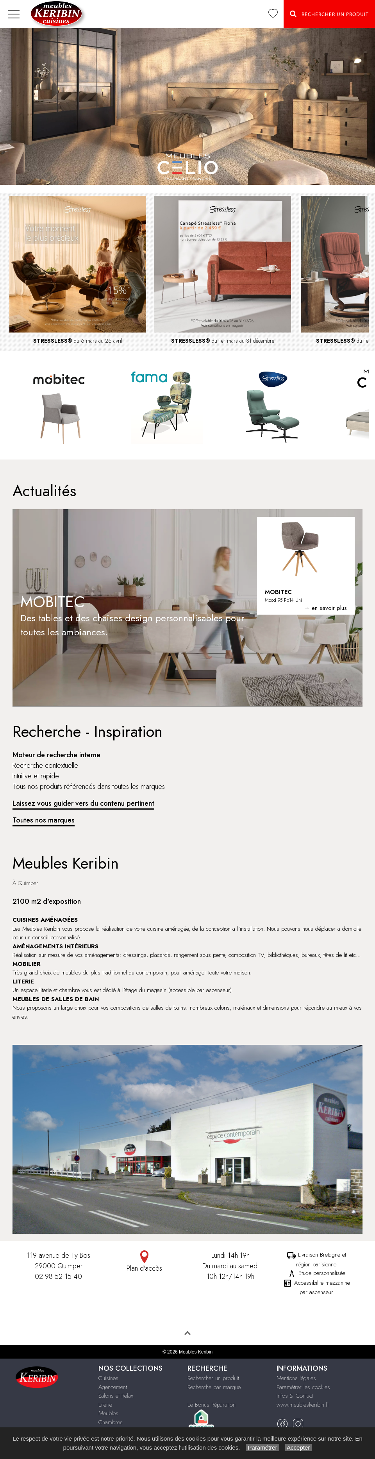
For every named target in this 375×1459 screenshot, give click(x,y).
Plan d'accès (144, 1261)
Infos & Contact (295, 1395)
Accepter (299, 1447)
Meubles (108, 1413)
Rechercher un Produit (329, 13)
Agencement (112, 1387)
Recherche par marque (214, 1387)
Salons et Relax (115, 1395)
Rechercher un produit (213, 1378)
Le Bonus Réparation (212, 1404)
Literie (105, 1404)
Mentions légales (296, 1378)
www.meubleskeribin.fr (303, 1404)
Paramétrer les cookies (303, 1387)
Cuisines (108, 1378)
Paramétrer (262, 1447)
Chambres (110, 1422)
